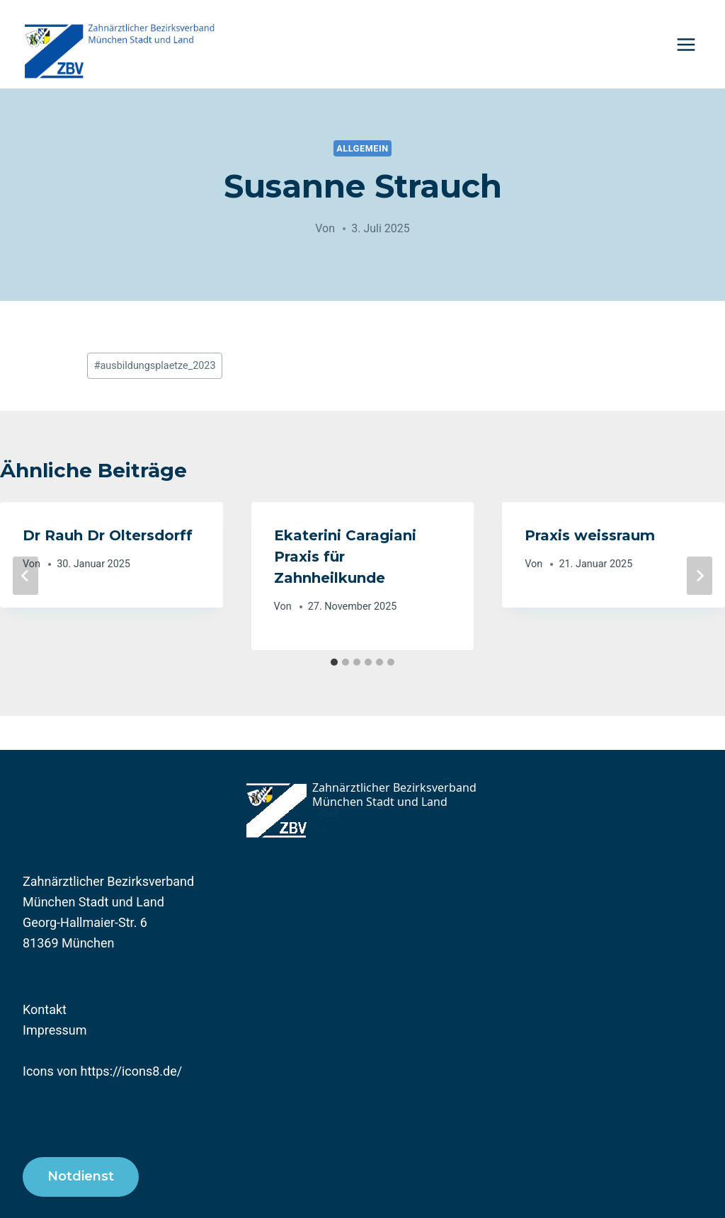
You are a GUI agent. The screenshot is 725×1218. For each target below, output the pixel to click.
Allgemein (362, 148)
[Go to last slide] (25, 576)
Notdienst (80, 1176)
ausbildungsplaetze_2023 (155, 366)
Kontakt (45, 1009)
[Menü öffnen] (685, 44)
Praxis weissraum (590, 535)
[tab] (334, 662)
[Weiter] (699, 576)
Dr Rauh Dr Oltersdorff (108, 535)
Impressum (55, 1030)
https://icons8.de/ (132, 1071)
